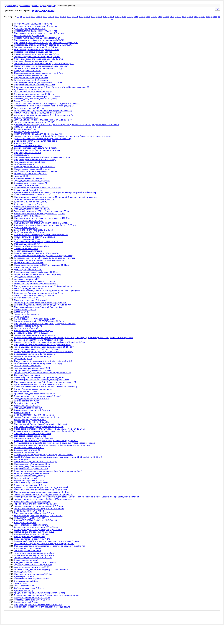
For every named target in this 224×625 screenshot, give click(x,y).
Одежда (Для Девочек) (43, 10)
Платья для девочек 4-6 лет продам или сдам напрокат (41, 66)
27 (70, 17)
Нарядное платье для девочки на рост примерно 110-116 (41, 218)
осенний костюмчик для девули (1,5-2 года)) (35, 148)
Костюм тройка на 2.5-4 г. (26, 298)
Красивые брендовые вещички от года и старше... (38, 515)
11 (32, 17)
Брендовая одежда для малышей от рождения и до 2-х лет (42, 305)
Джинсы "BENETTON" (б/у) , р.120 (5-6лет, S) (35, 520)
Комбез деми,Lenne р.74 (26, 117)
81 (199, 17)
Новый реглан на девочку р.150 (29, 536)
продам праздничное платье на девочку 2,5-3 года (38, 506)
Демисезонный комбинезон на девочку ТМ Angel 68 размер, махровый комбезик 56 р (55, 192)
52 (130, 17)
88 (216, 17)
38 (96, 17)
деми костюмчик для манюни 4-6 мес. (32, 473)
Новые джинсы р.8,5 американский (31, 483)
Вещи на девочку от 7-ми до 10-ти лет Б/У (34, 166)
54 (135, 17)
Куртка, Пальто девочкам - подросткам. (33, 389)
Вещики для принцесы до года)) (29, 476)
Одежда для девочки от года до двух (32, 181)
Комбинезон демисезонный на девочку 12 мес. (36, 49)
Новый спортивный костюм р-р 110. (31, 206)
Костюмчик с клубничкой (26, 328)
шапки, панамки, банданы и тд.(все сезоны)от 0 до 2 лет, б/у (43, 120)
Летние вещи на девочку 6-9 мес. (30, 419)
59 (147, 17)
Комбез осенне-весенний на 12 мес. (31, 422)
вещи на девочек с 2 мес (26, 391)
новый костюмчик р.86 (25, 586)
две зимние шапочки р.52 (26, 279)
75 (185, 17)
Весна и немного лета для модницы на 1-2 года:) (37, 396)
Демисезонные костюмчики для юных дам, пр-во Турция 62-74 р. (45, 431)
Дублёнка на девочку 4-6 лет (28, 204)
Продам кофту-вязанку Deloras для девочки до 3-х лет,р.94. (43, 45)
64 (159, 17)
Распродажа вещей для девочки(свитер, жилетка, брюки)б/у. (43, 351)
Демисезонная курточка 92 (27, 450)
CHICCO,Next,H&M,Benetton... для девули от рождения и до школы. (47, 103)
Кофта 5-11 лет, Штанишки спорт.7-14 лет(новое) (37, 274)
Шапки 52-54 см (21, 312)
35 (89, 17)
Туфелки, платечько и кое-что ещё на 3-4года (36, 47)
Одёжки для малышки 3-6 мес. (29, 588)
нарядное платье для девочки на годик (33, 356)
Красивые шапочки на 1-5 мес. (29, 447)
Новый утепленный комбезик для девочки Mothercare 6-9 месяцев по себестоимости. (55, 197)
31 (80, 17)
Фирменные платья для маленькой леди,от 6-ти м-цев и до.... (44, 63)
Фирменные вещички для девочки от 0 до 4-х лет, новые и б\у (44, 115)
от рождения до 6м (23, 572)
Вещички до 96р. (22, 412)
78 (192, 17)
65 (161, 17)
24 (63, 17)
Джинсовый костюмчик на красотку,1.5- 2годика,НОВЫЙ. (41, 487)
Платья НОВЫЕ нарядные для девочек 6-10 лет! (37, 113)
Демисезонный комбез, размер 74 (30, 183)
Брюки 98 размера (23, 101)
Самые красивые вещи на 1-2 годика (32, 410)
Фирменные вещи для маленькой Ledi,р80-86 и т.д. (39, 59)
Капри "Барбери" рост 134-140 (28, 262)
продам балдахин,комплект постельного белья (36, 417)
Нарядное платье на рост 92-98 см (31, 77)
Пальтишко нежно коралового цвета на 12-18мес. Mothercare (43, 286)
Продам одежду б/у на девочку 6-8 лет (32, 464)
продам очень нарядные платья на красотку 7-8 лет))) (40, 593)
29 (75, 17)
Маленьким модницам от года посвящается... (36, 284)
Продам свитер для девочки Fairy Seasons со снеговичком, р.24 (45, 382)
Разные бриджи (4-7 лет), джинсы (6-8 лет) (34, 319)
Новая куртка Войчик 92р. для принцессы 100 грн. (38, 134)
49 (123, 17)
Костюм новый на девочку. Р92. (29, 35)
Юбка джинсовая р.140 (25, 522)
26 (68, 17)
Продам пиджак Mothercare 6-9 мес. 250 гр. (35, 159)
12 (34, 17)
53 (132, 17)
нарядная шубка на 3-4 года (27, 314)
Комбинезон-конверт (24, 164)
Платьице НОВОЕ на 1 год (27, 127)
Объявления (25, 6)
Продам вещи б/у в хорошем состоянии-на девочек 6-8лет (42, 344)
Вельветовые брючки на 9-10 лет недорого (34, 354)
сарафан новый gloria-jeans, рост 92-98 (33, 370)
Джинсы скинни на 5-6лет (26, 581)
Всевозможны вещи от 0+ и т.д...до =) (32, 333)
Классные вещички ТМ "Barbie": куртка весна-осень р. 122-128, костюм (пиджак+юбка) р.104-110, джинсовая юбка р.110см (73, 337)
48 (120, 17)
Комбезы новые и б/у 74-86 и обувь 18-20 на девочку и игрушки (44, 258)
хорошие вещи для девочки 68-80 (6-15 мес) (35, 504)
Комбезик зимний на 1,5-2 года (29, 232)
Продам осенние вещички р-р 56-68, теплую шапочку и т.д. (42, 157)
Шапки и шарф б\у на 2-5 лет (28, 190)
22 (58, 17)
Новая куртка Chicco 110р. (27, 405)
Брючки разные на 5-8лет (26, 401)
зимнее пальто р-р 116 (25, 309)
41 (104, 17)
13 (37, 17)
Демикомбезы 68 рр (23, 590)
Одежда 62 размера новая (27, 375)
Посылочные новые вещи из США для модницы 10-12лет (42, 265)
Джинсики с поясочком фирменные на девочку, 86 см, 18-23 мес (45, 225)
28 (73, 17)
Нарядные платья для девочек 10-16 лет (33, 574)
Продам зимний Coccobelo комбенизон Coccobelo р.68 (40, 424)
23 (60, 17)
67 (166, 17)
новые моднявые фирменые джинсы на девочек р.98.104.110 (44, 347)
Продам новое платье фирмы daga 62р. (33, 52)
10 (29, 17)
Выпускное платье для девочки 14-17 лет (34, 94)
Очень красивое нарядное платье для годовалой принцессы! (43, 494)
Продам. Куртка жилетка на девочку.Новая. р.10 (37, 38)
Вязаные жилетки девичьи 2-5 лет (30, 75)
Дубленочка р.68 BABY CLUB (28, 89)
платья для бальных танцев (27, 365)
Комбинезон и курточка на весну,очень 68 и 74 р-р (38, 363)
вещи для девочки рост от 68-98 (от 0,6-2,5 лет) (37, 349)
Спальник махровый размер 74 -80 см (32, 433)
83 (204, 17)
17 (46, 17)
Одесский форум (11, 6)
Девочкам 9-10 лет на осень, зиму (30, 202)
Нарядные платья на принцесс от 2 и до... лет (36, 26)
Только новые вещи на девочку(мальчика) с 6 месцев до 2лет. (44, 543)
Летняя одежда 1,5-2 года (26, 131)
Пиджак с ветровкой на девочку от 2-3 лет (34, 295)
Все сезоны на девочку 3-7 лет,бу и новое (34, 555)
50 (125, 17)
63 (156, 17)
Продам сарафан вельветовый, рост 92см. (34, 85)
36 (92, 17)
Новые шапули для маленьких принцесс (33, 330)
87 (214, 17)
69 (171, 17)
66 (164, 17)
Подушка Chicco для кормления (29, 518)
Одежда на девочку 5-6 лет (27, 277)
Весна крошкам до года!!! (26, 560)
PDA (217, 9)
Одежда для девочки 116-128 (28, 408)
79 (195, 17)
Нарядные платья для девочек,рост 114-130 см (37, 96)
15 (41, 17)
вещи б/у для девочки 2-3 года (28, 288)
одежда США (20, 583)
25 (65, 17)
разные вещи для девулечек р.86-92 (31, 567)
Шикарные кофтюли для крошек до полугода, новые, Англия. (43, 454)
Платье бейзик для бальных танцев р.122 (34, 532)
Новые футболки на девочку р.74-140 (32, 539)
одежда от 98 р (21, 316)
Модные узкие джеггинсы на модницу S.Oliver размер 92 (41, 569)
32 (82, 17)
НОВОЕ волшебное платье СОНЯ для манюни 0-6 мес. (41, 223)
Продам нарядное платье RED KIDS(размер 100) (38, 604)
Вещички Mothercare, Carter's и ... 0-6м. (33, 195)
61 (152, 17)
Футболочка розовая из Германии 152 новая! (35, 171)
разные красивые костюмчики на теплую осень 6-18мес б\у (42, 138)
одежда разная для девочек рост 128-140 (34, 122)
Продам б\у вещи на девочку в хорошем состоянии (39, 426)
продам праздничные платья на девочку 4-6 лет (37, 56)
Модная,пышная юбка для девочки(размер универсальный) (43, 110)
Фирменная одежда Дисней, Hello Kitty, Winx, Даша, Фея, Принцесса (47, 291)
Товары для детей (39, 6)
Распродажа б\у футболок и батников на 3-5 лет (37, 188)
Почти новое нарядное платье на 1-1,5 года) (35, 461)
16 (44, 17)
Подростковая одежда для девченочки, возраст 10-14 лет (42, 492)
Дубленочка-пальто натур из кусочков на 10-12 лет (38, 241)
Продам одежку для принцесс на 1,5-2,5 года (36, 99)
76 (187, 17)
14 (39, 17)
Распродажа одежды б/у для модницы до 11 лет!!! (38, 529)
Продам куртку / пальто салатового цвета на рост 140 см (41, 380)
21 (56, 17)
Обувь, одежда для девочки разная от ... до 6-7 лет (39, 73)
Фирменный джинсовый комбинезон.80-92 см (36, 272)
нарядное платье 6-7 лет (26, 452)
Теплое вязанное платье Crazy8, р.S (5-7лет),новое (39, 508)
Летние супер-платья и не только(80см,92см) (36, 527)
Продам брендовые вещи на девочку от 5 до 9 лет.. (39, 82)
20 (53, 17)
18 (49, 17)
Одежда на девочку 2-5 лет (27, 244)
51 (128, 17)
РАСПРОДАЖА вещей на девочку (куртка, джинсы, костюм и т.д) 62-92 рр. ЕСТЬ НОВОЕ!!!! (58, 457)
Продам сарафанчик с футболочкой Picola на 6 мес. (39, 307)
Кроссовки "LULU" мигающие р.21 (30, 173)
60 (149, 17)
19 (51, 17)
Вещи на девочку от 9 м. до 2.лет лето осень (35, 141)
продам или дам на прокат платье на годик (35, 335)
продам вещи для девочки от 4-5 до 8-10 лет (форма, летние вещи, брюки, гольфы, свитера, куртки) (62, 136)
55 (137, 17)
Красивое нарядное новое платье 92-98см (34, 394)
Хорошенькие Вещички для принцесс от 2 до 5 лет (38, 293)
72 (178, 17)
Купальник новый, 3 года (26, 602)
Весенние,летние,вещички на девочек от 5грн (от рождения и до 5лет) (48, 471)
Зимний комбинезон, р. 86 (26, 403)
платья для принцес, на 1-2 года (29, 162)
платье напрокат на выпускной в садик (32, 92)
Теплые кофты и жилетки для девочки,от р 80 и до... (39, 68)
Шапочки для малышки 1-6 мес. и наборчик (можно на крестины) (45, 387)
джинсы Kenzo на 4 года (25, 227)
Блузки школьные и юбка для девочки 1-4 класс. (37, 150)
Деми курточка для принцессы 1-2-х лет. (33, 230)
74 (183, 17)
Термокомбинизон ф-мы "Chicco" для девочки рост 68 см (41, 211)
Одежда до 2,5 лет (23, 358)
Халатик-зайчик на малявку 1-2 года (31, 534)
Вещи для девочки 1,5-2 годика (29, 511)
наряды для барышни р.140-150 (29, 480)
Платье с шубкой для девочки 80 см (31, 246)
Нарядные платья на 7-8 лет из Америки (33, 438)
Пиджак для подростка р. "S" (28, 267)
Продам (51, 6)
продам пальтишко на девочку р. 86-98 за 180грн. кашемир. (43, 499)
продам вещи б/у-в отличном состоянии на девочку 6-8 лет (42, 373)
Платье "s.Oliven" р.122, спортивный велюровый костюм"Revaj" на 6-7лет (49, 342)
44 (111, 17)
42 (106, 17)
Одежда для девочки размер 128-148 (32, 209)
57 (142, 17)
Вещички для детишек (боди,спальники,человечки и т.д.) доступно (46, 440)
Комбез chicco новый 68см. (27, 239)
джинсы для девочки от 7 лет (28, 269)
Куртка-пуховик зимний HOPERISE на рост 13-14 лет (39, 321)
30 (77, 17)
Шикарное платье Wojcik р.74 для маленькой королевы (41, 234)
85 (209, 17)
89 (219, 17)
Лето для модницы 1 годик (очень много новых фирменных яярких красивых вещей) (55, 443)
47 (118, 17)
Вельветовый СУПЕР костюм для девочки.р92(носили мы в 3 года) (46, 541)
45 (113, 17)
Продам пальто (21, 155)
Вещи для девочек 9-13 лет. (27, 70)
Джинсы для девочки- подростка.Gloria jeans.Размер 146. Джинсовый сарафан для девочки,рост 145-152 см (66, 124)
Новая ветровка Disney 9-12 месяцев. (32, 501)
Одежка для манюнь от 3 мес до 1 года (33, 564)
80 (197, 17)
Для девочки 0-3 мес (24, 143)
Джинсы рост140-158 (24, 576)
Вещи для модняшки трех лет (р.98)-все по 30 (36, 253)
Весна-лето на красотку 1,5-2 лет (30, 485)
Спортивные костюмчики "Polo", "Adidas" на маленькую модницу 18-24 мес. (50, 429)
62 (154, 17)
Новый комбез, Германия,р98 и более (32, 169)
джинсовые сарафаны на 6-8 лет (30, 436)
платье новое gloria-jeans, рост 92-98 (32, 368)
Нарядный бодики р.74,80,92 (28, 326)
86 (211, 17)
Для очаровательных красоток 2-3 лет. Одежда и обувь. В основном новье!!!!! (51, 87)
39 (99, 17)
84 (207, 17)
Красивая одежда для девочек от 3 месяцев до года (39, 260)
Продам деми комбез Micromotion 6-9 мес (34, 513)
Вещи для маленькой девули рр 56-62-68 (34, 415)
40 (101, 17)
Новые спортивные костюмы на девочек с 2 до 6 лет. (39, 213)
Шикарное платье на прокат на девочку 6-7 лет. (37, 54)
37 (94, 17)
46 (116, 17)
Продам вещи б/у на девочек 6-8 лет (31, 579)
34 (87, 17)
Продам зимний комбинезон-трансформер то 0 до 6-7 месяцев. (45, 323)
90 (112, 19)
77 (190, 17)
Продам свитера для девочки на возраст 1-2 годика (39, 33)
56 (140, 17)
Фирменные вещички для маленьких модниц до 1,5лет (40, 490)
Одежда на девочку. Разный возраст (31, 398)
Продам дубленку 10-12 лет (27, 152)
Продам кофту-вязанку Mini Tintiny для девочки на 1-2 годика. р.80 (46, 42)
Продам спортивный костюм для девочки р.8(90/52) (39, 40)
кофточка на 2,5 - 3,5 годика (27, 548)
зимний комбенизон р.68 (26, 248)
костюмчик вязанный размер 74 (29, 178)
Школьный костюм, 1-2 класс (28, 145)
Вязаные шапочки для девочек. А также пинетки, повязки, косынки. (46, 595)
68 (168, 17)
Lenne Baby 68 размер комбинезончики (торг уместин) (40, 302)
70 (173, 17)
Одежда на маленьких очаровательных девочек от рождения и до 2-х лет (49, 546)
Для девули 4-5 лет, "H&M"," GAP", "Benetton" (36, 562)
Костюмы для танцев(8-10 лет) (29, 108)
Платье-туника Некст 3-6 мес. (28, 220)
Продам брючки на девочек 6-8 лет (31, 469)
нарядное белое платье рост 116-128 (32, 597)
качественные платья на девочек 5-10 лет (34, 553)
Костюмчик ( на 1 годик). (26, 478)
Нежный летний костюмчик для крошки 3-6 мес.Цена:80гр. (42, 607)
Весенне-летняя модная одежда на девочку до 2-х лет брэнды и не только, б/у (52, 445)
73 (180, 17)
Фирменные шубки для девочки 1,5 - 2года (34, 281)
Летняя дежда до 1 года (25, 129)
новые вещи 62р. (22, 459)
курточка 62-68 (21, 176)
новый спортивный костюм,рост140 (31, 525)
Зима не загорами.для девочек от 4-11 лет (34, 199)
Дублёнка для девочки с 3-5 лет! (29, 28)
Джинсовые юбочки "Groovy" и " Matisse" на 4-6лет (38, 340)
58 (144, 17)
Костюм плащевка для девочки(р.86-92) (33, 24)
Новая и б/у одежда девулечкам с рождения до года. (39, 377)
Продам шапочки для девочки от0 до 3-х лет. (35, 31)
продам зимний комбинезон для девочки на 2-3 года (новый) (43, 255)
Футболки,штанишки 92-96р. (27, 550)
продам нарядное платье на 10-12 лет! (33, 557)
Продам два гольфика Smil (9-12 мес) (32, 600)
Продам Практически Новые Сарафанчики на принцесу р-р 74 (44, 106)
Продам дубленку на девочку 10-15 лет (33, 61)
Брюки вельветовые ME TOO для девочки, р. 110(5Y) (39, 384)
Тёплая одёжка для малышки (28, 251)
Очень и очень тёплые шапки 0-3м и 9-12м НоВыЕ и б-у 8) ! (43, 361)
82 (202, 17)
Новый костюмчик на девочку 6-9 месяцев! (34, 237)
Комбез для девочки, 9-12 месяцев (31, 80)
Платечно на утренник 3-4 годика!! (30, 300)
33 (84, 17)
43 (108, 17)
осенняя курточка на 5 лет (26, 185)
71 (175, 17)
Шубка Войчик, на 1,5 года (27, 216)
